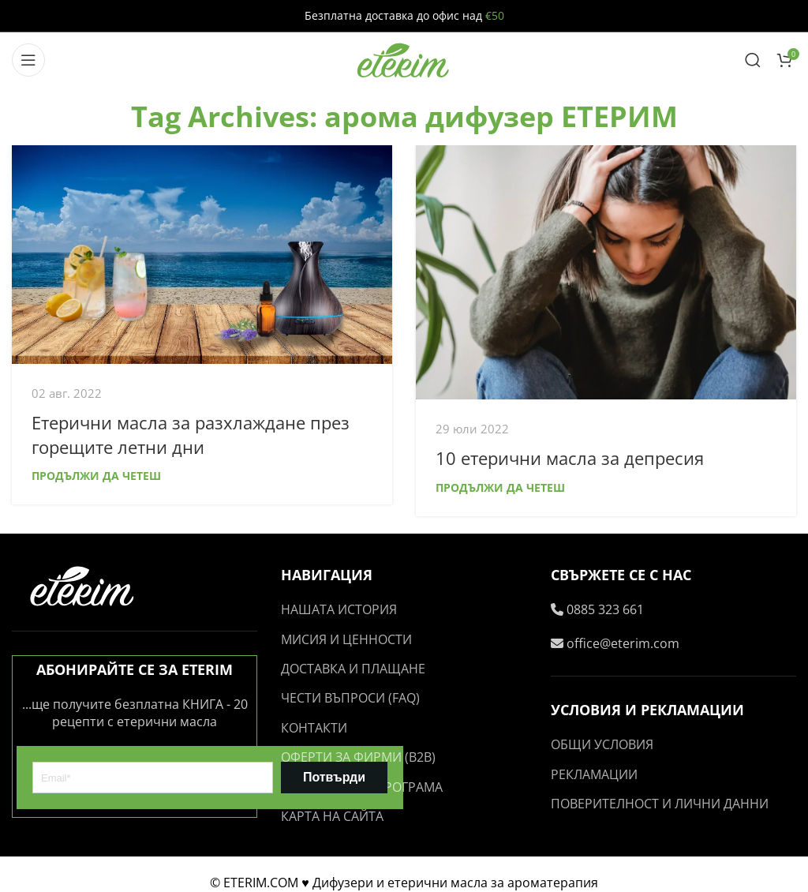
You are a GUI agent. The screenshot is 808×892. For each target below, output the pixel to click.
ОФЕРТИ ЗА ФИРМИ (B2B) (358, 757)
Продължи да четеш (96, 475)
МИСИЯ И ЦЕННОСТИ (346, 639)
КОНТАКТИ (314, 727)
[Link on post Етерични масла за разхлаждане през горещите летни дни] (202, 254)
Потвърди (334, 777)
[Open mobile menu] (28, 60)
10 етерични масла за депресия (570, 458)
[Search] (753, 60)
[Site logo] (404, 58)
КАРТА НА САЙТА (332, 816)
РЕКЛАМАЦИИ (594, 774)
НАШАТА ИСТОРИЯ (339, 609)
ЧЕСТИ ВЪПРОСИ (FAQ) (350, 697)
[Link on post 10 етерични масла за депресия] (606, 272)
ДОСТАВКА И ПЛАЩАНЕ (353, 668)
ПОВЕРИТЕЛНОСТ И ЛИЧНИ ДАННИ (660, 803)
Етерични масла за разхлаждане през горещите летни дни (191, 434)
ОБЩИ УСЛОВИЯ (602, 744)
